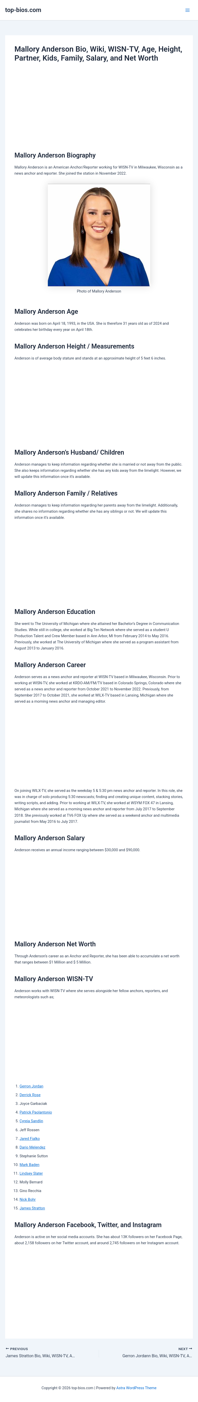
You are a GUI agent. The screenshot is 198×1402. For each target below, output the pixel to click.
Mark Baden (29, 1164)
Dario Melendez (32, 1147)
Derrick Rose (29, 1095)
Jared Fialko (29, 1138)
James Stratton (32, 1208)
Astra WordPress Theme (136, 1388)
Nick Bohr (27, 1199)
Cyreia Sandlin (31, 1121)
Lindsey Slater (31, 1173)
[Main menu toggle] (187, 10)
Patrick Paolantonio (35, 1112)
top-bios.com (23, 10)
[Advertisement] (98, 106)
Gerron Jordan (31, 1086)
